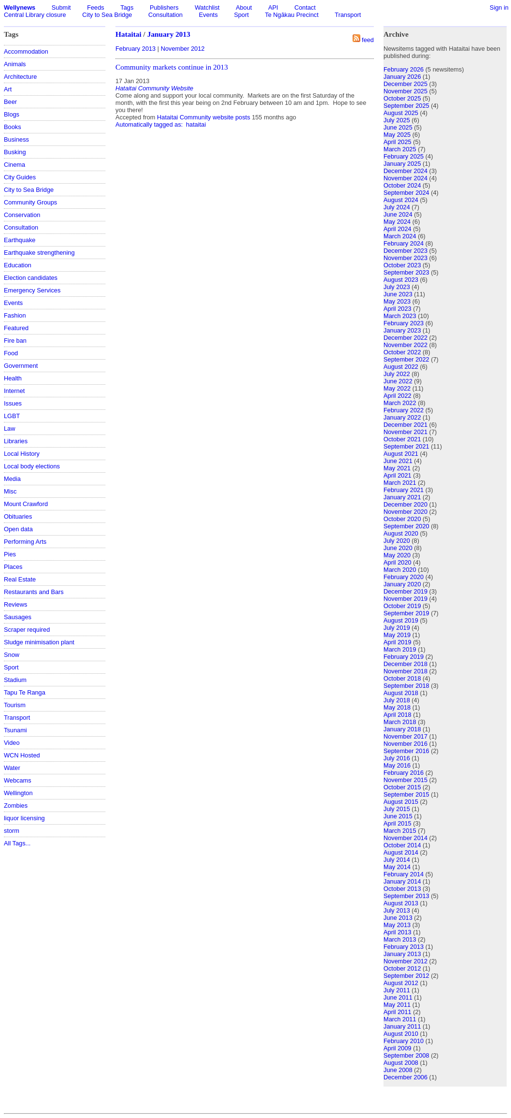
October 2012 (402, 968)
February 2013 (135, 48)
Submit (61, 7)
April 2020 (397, 562)
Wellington (18, 793)
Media (12, 478)
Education (17, 265)
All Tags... (17, 843)
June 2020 (397, 548)
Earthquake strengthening (39, 252)
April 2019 (397, 642)
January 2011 (402, 1026)
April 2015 (397, 823)
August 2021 (400, 453)
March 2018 (399, 722)
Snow (11, 654)
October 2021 (402, 439)
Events (208, 14)
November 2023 (405, 257)
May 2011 (397, 1004)
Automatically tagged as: (150, 124)
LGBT (12, 416)
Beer (10, 101)
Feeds (95, 7)
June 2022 (397, 381)
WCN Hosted (22, 755)
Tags (126, 7)
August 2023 (400, 279)
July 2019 (396, 627)
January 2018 (402, 729)
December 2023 (405, 250)
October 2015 (402, 787)
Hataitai (128, 34)
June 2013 (397, 917)
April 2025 (397, 141)
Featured (16, 328)
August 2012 (400, 983)
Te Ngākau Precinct (292, 14)
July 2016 (396, 758)
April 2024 (397, 228)
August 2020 (400, 533)
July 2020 (396, 540)
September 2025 (406, 105)
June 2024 (397, 214)
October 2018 (402, 678)
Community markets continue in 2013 (171, 67)
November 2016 (405, 743)
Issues (13, 403)
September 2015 (406, 794)
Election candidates (30, 277)
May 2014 (397, 867)
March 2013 (399, 939)
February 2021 (403, 490)
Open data (18, 529)
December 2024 (405, 170)
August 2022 (400, 366)
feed (368, 40)
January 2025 (402, 163)
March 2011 (399, 1019)
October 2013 (402, 888)
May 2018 (397, 707)
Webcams (17, 780)
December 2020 (405, 504)
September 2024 (406, 192)
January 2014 (402, 881)
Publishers (164, 7)
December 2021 (405, 424)
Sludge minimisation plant (39, 642)
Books (12, 127)
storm (11, 830)
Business (16, 139)
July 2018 (396, 700)
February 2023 (403, 323)
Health (13, 378)
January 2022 (402, 417)
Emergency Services (32, 290)
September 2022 (406, 359)
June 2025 (397, 127)
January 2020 (402, 584)
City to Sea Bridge (107, 14)
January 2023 (402, 330)
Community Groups (30, 202)
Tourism (15, 705)
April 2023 (397, 308)
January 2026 (402, 76)
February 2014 (403, 874)
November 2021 (405, 432)
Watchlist (207, 7)
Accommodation (26, 51)
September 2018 (406, 685)
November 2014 (405, 838)
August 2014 (400, 852)
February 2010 (403, 1041)
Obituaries (18, 516)
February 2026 (403, 69)
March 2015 (399, 830)
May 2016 (397, 765)
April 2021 (397, 475)
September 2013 (406, 896)
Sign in (499, 7)
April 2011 (397, 1012)
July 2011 (396, 990)
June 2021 (397, 461)
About (244, 7)
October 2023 (402, 265)
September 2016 (406, 751)
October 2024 (402, 185)
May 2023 (397, 301)
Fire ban (15, 340)
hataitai (196, 124)
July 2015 (396, 809)
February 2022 (403, 410)
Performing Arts (25, 541)
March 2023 (399, 315)
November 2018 (405, 671)
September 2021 (406, 446)
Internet (14, 390)
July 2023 (396, 286)
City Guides (20, 177)
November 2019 (405, 598)
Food (11, 353)
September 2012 (406, 975)
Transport (348, 14)
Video (12, 742)
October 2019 (402, 606)
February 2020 (403, 577)
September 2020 (406, 526)
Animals (15, 64)
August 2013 (400, 903)
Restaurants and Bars (34, 591)
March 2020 (399, 569)
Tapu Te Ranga (24, 692)
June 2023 (397, 294)
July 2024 (396, 207)
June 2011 (397, 997)
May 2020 (397, 555)
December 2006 (405, 1077)
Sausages (17, 617)
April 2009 (397, 1048)
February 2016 (403, 772)
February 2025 (403, 156)
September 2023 (406, 272)
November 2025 (405, 91)
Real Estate (20, 579)
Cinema (14, 164)
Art (8, 89)
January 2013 (168, 34)
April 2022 (397, 395)
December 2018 (405, 664)
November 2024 (405, 178)
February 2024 (403, 243)
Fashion (15, 315)
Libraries (16, 441)
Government (21, 365)
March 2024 (399, 236)
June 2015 (397, 816)
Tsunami (15, 730)
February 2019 (403, 656)
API (273, 7)
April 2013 (397, 932)
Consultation (165, 14)
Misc (10, 491)
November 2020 (405, 511)
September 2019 (406, 613)
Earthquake (19, 240)
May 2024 (397, 221)
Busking (15, 152)
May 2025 (397, 134)
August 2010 (400, 1033)
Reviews (15, 604)
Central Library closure (35, 14)
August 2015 (400, 801)
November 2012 (183, 48)
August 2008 (400, 1062)
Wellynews (19, 7)
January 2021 (402, 497)
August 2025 (400, 112)
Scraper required (27, 629)
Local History (22, 453)
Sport (241, 14)
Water (12, 767)
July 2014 (396, 859)
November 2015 (405, 780)
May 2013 (397, 925)
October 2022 (402, 352)
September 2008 (406, 1055)
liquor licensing (24, 818)
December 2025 (405, 83)
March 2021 (399, 482)
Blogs (11, 114)
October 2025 (402, 98)
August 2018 (400, 693)
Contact (304, 7)
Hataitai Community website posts (203, 117)
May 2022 (397, 388)
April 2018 (397, 714)
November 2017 (405, 736)
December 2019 (405, 591)
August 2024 (400, 199)
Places (13, 566)
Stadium (15, 679)
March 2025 (399, 149)
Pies (10, 554)
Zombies (16, 805)
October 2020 (402, 519)
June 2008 (397, 1070)
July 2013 (396, 910)
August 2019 (400, 620)
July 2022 (396, 374)
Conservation (22, 214)
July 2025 (396, 120)
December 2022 (405, 337)
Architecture (20, 76)
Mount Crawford (26, 504)
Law (9, 428)
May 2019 (397, 635)
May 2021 (397, 468)
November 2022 (405, 344)
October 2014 (402, 845)
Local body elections (32, 466)
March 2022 (399, 403)
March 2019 (399, 649)
